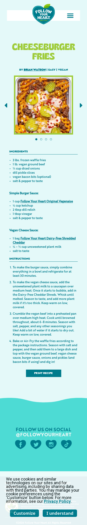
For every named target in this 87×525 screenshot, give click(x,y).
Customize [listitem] (24, 513)
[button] (70, 15)
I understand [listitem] (59, 513)
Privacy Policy (57, 501)
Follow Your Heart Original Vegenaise (46, 201)
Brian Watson (35, 70)
